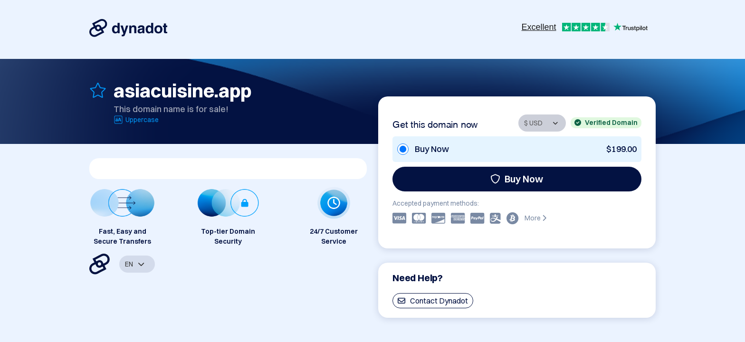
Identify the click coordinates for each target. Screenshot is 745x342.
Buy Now (516, 179)
